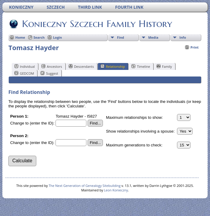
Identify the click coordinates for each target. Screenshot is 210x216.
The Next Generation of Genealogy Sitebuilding (85, 185)
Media (153, 37)
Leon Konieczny (116, 190)
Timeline (140, 66)
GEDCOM (24, 73)
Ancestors (51, 66)
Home (20, 37)
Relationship (112, 66)
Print (194, 47)
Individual (24, 66)
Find (120, 37)
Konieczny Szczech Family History (96, 24)
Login (57, 37)
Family (164, 66)
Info (182, 37)
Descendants (81, 66)
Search (39, 37)
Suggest (49, 73)
